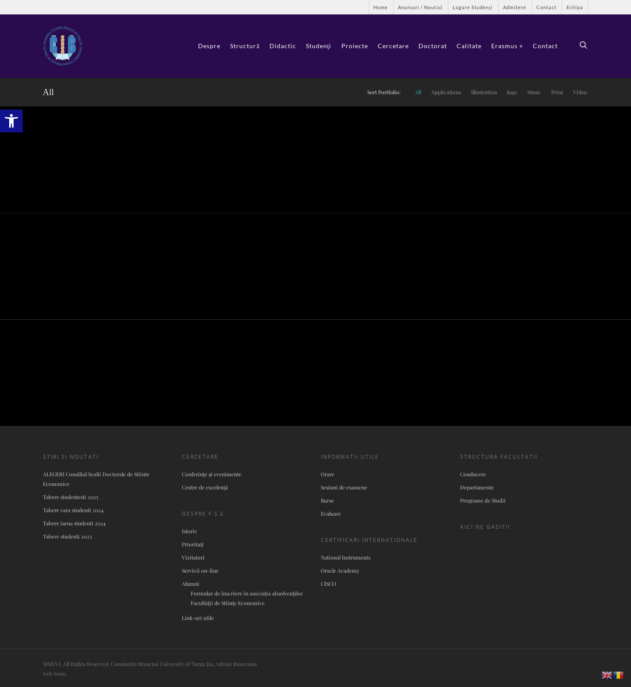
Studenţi (319, 46)
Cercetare (393, 46)
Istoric (189, 531)
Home (380, 7)
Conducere (473, 474)
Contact (546, 7)
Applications (446, 92)
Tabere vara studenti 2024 (73, 509)
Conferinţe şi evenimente (211, 474)
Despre (209, 46)
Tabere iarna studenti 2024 (74, 523)
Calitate (469, 46)
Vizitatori (193, 557)
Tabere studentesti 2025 (70, 496)
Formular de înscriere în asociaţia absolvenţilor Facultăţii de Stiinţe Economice (247, 598)
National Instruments (345, 557)
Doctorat (432, 46)
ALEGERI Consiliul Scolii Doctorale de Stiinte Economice (96, 479)
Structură (244, 46)
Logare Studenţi (473, 7)
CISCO (328, 583)
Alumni (190, 583)
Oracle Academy (340, 570)
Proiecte (354, 46)
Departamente (477, 487)
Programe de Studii (483, 500)
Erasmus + (507, 46)
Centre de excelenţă (205, 487)
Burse (327, 500)
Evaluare (331, 513)
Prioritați (193, 544)
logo (512, 92)
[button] (11, 121)
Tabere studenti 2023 (67, 536)
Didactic (282, 46)
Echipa (575, 7)
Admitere (514, 7)
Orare (327, 474)
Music (534, 92)
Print (557, 92)
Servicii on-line (200, 570)
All (418, 92)
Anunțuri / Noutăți (420, 7)
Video (580, 92)
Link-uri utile (198, 617)
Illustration (484, 92)
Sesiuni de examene (344, 487)
